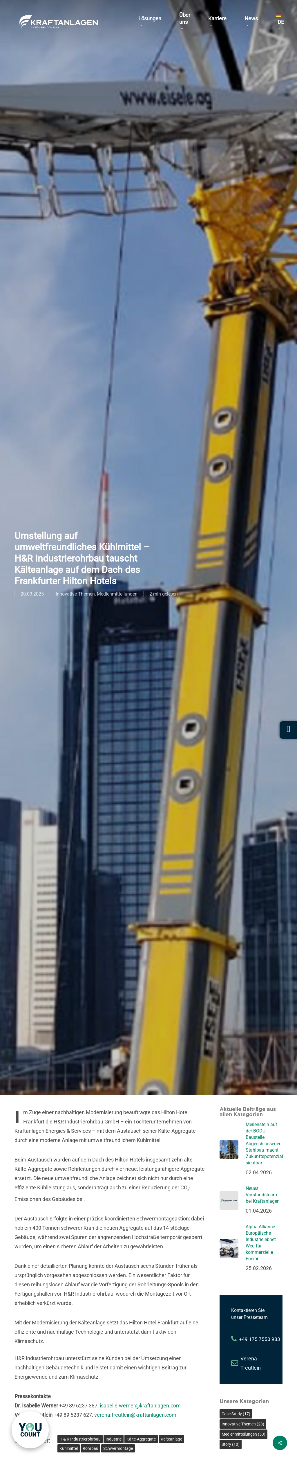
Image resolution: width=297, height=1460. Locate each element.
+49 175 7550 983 (259, 1339)
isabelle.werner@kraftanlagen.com (140, 1406)
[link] (30, 1430)
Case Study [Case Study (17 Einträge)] (236, 1414)
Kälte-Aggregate (141, 1439)
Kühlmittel (68, 1448)
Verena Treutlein (250, 1363)
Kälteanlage (171, 1439)
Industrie (114, 1439)
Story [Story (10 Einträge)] (231, 1444)
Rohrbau (90, 1448)
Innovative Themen (75, 594)
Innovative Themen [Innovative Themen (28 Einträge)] (243, 1424)
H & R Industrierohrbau (80, 1439)
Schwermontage (118, 1448)
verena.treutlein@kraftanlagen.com (135, 1415)
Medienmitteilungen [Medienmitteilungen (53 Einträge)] (243, 1434)
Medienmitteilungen (117, 594)
